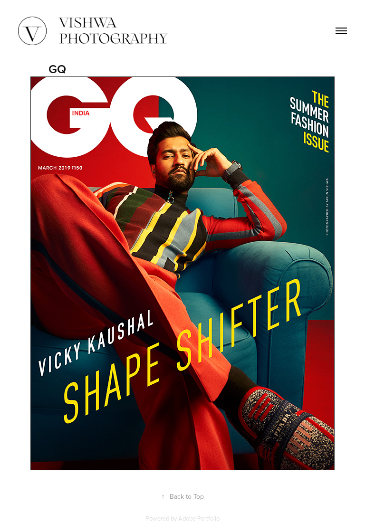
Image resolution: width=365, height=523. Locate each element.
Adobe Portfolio (199, 518)
